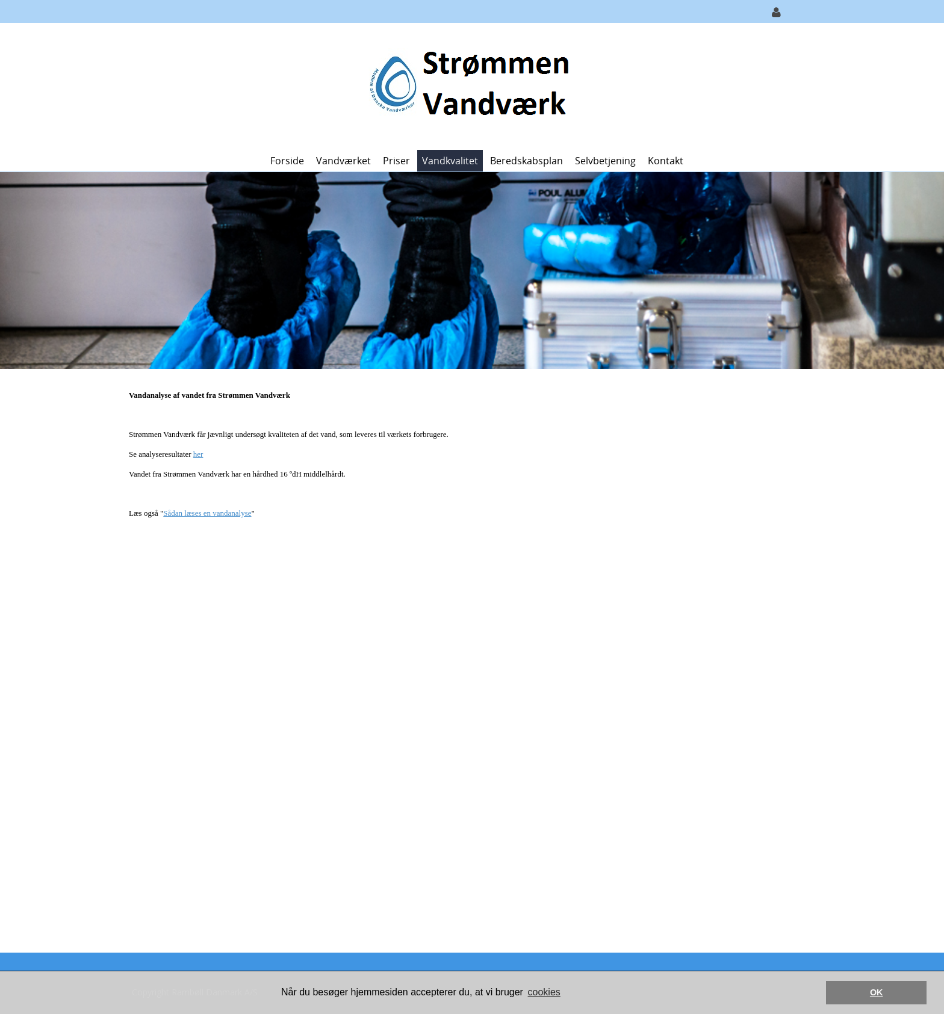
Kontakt (665, 160)
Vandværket (343, 160)
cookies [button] (544, 992)
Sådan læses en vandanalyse (207, 513)
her (198, 454)
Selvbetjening (605, 160)
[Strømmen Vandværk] (467, 85)
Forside (287, 160)
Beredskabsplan (526, 160)
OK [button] (876, 992)
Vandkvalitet (450, 160)
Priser (396, 160)
